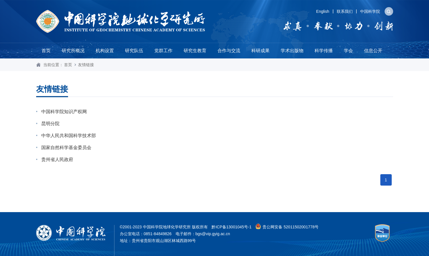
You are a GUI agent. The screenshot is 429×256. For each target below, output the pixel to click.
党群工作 (163, 50)
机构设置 (105, 50)
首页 (46, 50)
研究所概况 (73, 50)
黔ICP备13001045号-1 (231, 227)
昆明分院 (50, 123)
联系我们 (345, 11)
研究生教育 (195, 50)
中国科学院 (370, 11)
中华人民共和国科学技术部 (68, 135)
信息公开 (373, 50)
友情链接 (86, 64)
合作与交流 (228, 50)
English (322, 11)
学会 (348, 50)
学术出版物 (292, 50)
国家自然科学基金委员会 (66, 147)
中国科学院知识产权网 (64, 111)
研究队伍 (134, 50)
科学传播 (324, 50)
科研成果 (260, 50)
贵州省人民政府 (57, 159)
